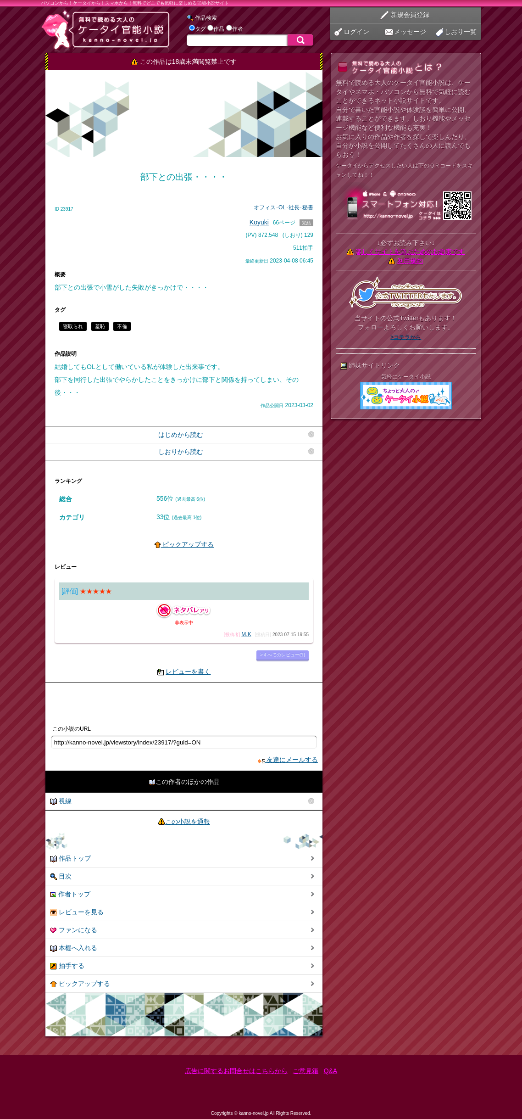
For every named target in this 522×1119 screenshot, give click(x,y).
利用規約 (410, 260)
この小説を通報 (187, 821)
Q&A (331, 1070)
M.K (246, 634)
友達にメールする (288, 759)
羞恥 (100, 326)
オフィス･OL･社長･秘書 (283, 207)
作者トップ (70, 894)
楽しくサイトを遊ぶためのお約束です (410, 251)
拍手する (67, 966)
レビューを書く (188, 671)
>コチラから (405, 337)
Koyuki (259, 222)
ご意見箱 (305, 1070)
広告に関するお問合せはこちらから (236, 1070)
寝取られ (73, 326)
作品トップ (70, 858)
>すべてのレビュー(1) (282, 654)
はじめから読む (180, 434)
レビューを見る (77, 912)
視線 (61, 801)
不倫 (122, 326)
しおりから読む (180, 451)
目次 (61, 876)
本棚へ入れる (73, 948)
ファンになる (73, 930)
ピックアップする (184, 544)
